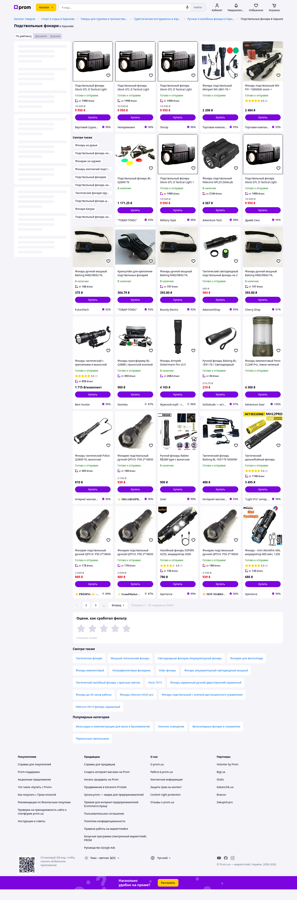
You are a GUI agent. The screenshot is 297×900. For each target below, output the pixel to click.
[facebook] (226, 868)
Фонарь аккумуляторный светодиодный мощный (216, 681)
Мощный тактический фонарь (130, 669)
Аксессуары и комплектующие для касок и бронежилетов (113, 737)
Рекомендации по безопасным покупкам (44, 813)
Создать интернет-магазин (101, 782)
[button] (93, 117)
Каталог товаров (24, 19)
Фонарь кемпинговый (90, 681)
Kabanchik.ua (225, 797)
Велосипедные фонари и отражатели (216, 737)
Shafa (220, 790)
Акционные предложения (34, 790)
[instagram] (232, 868)
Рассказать (168, 893)
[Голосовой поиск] (187, 7)
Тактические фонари (89, 669)
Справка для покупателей (34, 775)
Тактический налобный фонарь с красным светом (108, 693)
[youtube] (219, 868)
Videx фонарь (167, 681)
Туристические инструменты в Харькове (157, 19)
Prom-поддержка (29, 782)
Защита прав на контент (166, 797)
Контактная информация (166, 790)
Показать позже (87, 638)
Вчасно (221, 805)
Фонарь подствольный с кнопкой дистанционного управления (202, 705)
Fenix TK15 (155, 693)
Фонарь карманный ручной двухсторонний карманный (205, 693)
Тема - (99, 868)
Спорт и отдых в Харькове (57, 19)
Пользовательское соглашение (104, 824)
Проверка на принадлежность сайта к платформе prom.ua (42, 822)
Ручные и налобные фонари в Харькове (211, 19)
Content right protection (165, 805)
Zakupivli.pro (225, 813)
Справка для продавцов (99, 775)
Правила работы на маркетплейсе (106, 839)
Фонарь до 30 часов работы (94, 705)
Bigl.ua (221, 782)
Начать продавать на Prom (101, 790)
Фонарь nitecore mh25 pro (136, 705)
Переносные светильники (92, 749)
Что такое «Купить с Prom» (35, 797)
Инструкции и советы (31, 832)
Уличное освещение (171, 737)
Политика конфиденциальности (104, 832)
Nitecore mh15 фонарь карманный (98, 717)
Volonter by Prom (227, 775)
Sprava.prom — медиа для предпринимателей (114, 805)
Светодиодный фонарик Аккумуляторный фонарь (190, 669)
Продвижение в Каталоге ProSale (105, 797)
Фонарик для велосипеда (246, 669)
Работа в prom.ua (161, 782)
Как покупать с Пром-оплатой (37, 805)
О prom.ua (157, 775)
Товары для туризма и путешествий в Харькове (104, 19)
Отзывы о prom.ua (162, 813)
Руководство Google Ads (99, 858)
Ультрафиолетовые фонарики (131, 681)
